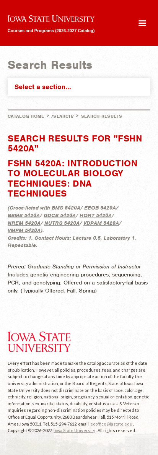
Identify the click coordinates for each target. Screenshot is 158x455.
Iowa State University (74, 430)
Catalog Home (26, 116)
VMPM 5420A (24, 230)
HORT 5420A (96, 215)
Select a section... (81, 87)
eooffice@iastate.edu (111, 423)
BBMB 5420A (24, 215)
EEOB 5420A (100, 208)
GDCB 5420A (60, 215)
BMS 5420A (66, 208)
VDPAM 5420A (101, 223)
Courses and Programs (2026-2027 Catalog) (51, 30)
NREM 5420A (24, 223)
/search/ (62, 116)
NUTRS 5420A (62, 223)
